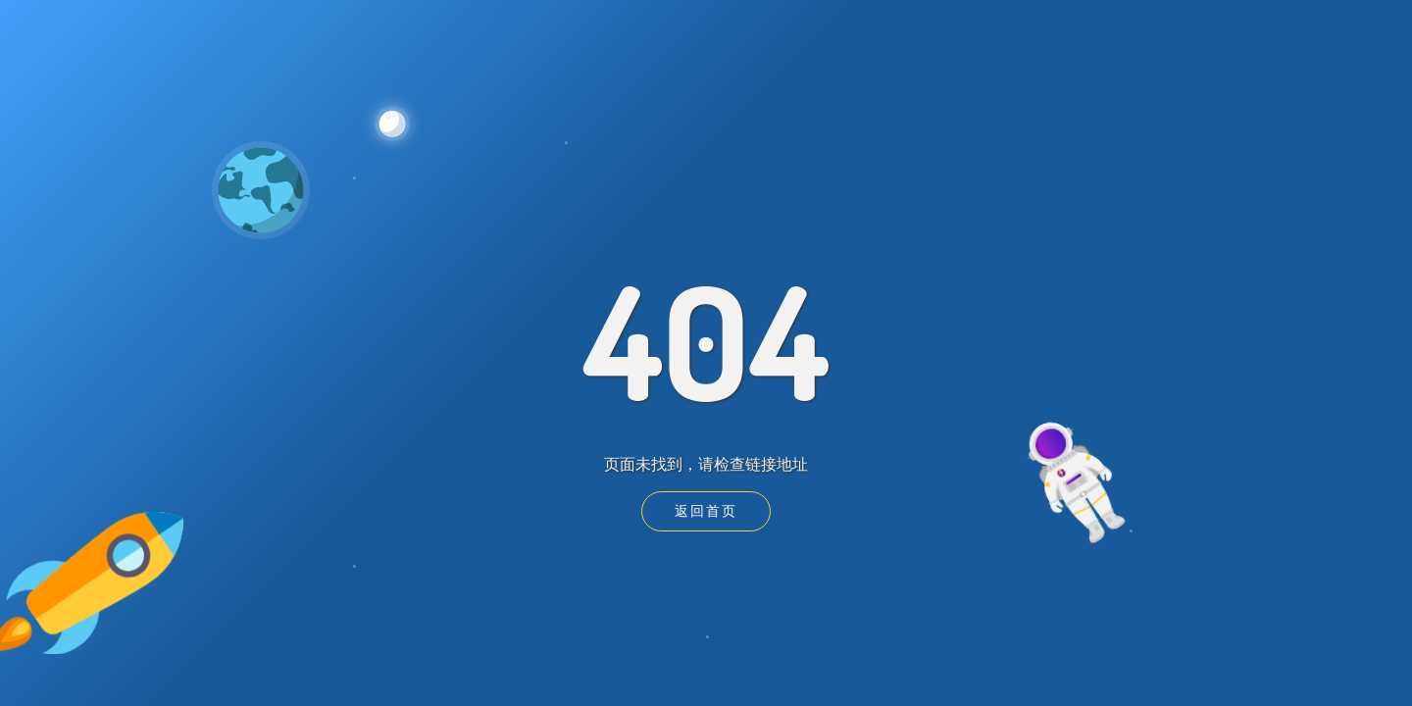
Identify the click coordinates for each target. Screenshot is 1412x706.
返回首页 (706, 510)
